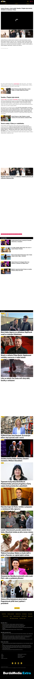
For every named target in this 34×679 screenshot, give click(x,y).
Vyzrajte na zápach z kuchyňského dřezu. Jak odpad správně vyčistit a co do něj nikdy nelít (16, 636)
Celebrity (16, 3)
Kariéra (2, 656)
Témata (31, 1)
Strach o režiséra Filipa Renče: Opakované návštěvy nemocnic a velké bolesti (16, 356)
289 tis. (12, 663)
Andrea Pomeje (16, 83)
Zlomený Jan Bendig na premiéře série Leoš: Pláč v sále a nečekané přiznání (17, 577)
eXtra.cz (14, 667)
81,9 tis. (18, 663)
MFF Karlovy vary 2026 (14, 618)
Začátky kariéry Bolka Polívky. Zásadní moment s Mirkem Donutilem (15, 459)
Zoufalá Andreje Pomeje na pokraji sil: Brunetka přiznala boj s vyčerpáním (21, 241)
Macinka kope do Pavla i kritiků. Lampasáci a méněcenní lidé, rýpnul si (16, 508)
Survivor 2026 (24, 616)
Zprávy (6, 3)
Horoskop (27, 3)
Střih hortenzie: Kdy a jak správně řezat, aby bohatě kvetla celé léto (12, 649)
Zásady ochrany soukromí (21, 656)
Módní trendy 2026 (16, 616)
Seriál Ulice (4, 613)
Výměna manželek (11, 613)
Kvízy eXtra (30, 613)
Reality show (30, 616)
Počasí (11, 616)
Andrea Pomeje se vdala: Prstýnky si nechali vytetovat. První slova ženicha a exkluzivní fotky (21, 117)
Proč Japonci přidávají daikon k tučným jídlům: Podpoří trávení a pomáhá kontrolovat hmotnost (16, 646)
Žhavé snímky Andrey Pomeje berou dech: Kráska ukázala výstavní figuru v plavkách (21, 255)
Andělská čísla (18, 613)
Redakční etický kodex (4, 658)
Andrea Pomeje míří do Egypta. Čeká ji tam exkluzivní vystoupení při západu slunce (20, 262)
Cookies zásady (20, 655)
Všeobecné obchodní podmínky (22, 654)
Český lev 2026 (5, 616)
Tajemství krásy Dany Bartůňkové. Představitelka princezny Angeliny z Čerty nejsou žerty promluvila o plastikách (16, 483)
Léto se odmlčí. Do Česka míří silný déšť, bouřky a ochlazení (15, 379)
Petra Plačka (15, 99)
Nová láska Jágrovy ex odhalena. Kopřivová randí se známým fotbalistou (16, 333)
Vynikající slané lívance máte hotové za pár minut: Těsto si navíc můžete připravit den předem (16, 645)
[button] (28, 1)
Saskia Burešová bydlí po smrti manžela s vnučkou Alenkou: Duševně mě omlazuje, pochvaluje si (17, 635)
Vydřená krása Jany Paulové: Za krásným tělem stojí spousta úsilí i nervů (15, 436)
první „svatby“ (4, 99)
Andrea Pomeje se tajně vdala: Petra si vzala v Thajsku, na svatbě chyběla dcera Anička (21, 89)
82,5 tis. (21, 663)
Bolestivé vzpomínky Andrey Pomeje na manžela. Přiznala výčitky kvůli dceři (21, 270)
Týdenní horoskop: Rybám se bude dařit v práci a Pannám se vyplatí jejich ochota (16, 554)
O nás (2, 654)
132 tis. (15, 663)
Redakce (2, 655)
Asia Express (24, 613)
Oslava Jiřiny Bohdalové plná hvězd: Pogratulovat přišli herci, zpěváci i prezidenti (14, 601)
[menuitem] (6, 4)
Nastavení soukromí (20, 657)
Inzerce (2, 657)
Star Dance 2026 (22, 618)
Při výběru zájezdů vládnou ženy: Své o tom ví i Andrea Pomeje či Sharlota (21, 248)
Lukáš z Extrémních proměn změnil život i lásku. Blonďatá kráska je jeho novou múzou (17, 531)
